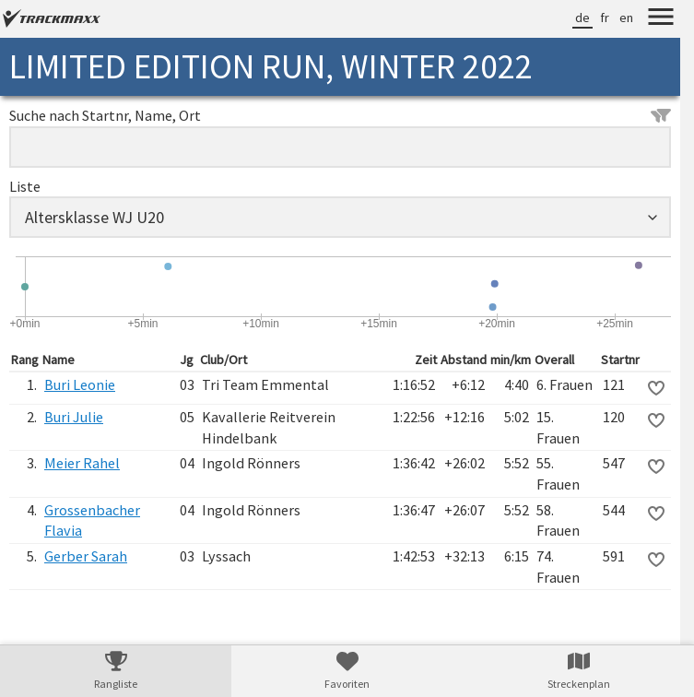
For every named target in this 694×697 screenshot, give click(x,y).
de (582, 17)
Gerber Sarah (85, 556)
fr (604, 17)
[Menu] (660, 19)
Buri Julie (73, 417)
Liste (25, 186)
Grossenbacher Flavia (92, 520)
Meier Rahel (82, 463)
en (626, 17)
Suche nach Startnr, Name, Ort (340, 115)
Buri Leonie (79, 384)
